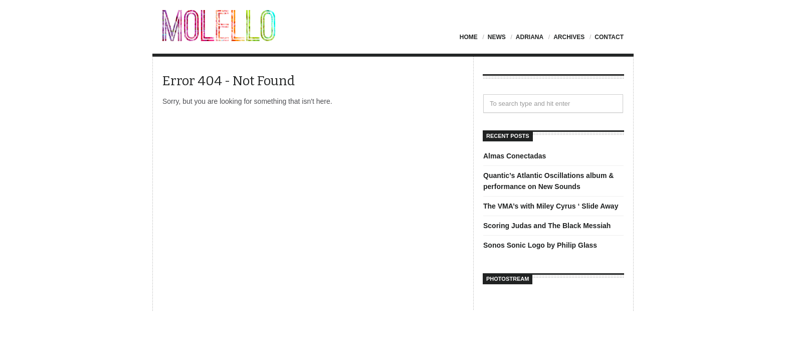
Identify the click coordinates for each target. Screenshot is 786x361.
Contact (609, 37)
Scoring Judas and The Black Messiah (547, 226)
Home (469, 37)
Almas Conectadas (514, 156)
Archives (568, 37)
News (497, 37)
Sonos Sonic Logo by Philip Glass (540, 245)
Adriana (529, 37)
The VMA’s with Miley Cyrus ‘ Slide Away (550, 206)
